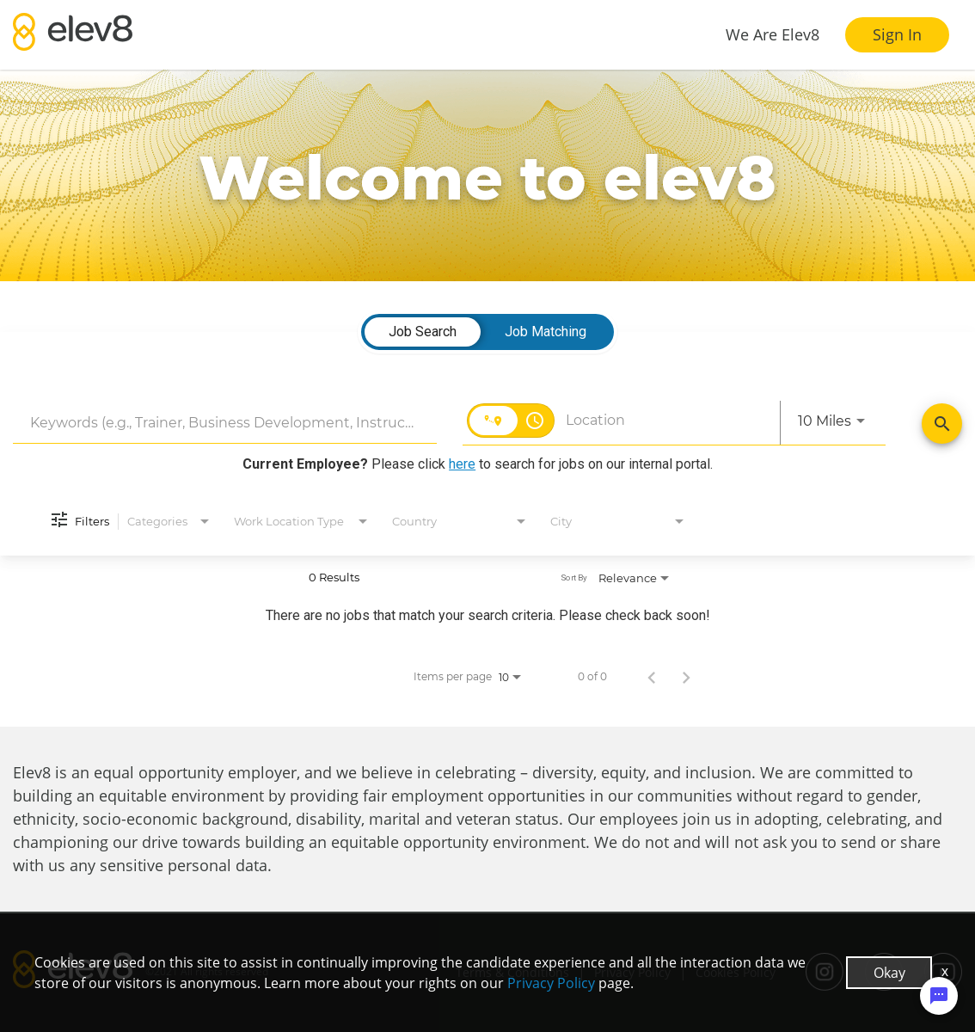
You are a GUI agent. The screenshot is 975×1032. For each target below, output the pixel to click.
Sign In (897, 34)
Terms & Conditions (512, 972)
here (462, 464)
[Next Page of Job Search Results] (686, 677)
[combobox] (225, 422)
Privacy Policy (632, 972)
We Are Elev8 (772, 34)
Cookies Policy (736, 972)
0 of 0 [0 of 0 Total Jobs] (592, 677)
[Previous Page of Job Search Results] (652, 677)
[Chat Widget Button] (939, 996)
